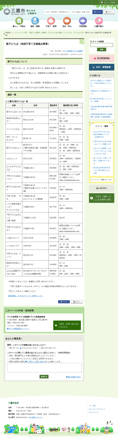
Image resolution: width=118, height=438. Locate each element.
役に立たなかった (47, 348)
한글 (83, 12)
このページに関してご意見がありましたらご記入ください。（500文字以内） (39, 353)
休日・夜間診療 (102, 67)
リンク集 (92, 403)
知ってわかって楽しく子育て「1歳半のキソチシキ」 (102, 160)
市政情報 (83, 26)
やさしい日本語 (109, 2)
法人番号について (35, 414)
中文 (88, 12)
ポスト (109, 12)
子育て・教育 (51, 26)
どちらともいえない (29, 348)
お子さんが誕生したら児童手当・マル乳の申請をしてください (100, 83)
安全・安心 (67, 26)
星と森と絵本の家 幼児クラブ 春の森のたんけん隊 (101, 170)
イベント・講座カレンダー (102, 180)
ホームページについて (97, 406)
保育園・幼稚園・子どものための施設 (48, 32)
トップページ (16, 32)
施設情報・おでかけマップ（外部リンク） (25, 296)
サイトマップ (94, 409)
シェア (97, 12)
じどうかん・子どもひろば (73, 32)
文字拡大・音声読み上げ (60, 12)
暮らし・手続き (19, 26)
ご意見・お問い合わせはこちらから (68, 325)
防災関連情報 (102, 58)
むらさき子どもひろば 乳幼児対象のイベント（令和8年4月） (102, 134)
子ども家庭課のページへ (19, 329)
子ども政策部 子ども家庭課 (73, 51)
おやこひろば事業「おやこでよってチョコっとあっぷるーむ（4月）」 (102, 151)
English (78, 12)
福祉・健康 (35, 26)
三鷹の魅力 (98, 26)
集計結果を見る (74, 379)
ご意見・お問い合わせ (36, 362)
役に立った (13, 348)
